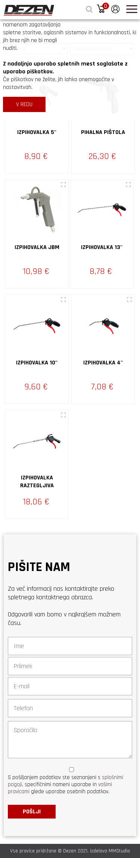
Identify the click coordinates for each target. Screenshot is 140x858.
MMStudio (119, 851)
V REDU (24, 104)
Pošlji (32, 812)
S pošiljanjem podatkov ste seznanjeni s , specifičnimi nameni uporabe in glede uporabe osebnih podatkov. (65, 784)
